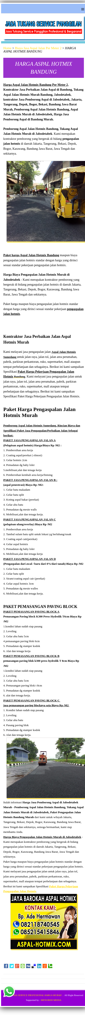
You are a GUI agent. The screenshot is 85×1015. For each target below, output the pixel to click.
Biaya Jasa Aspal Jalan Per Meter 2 (38, 48)
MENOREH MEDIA (51, 1000)
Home (7, 48)
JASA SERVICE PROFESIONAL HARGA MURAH (36, 995)
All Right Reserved (73, 995)
